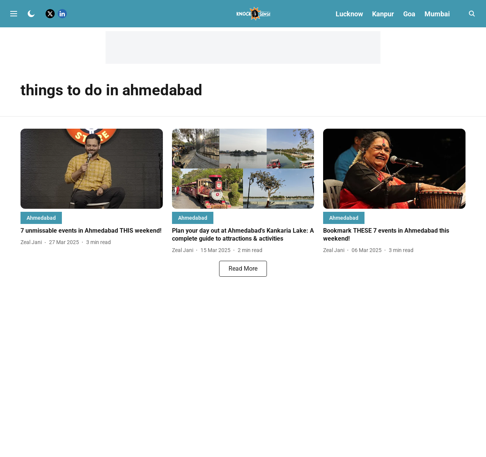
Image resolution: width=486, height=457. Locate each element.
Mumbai (437, 14)
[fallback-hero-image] (92, 169)
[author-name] (33, 242)
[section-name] (41, 217)
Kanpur (383, 14)
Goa (409, 14)
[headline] (92, 231)
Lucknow (349, 14)
